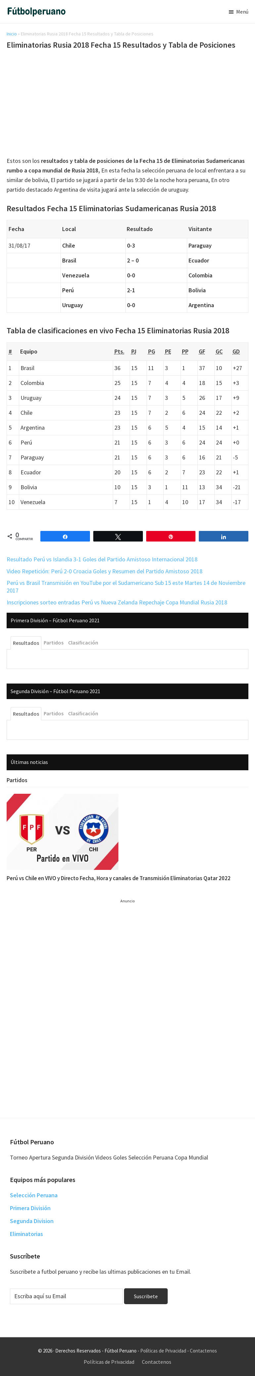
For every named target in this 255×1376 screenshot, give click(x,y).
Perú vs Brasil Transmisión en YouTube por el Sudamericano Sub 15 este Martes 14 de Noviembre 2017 (126, 586)
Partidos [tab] (54, 642)
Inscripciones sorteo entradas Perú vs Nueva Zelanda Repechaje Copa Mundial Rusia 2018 (117, 602)
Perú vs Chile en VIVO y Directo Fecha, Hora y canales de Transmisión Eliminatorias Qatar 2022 (119, 878)
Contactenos (203, 1351)
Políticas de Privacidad (163, 1351)
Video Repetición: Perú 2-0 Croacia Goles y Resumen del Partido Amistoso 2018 (104, 571)
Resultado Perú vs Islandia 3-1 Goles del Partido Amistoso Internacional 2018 (102, 559)
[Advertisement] (127, 104)
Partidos (17, 780)
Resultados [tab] (26, 643)
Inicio (12, 34)
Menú (242, 11)
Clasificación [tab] (83, 642)
